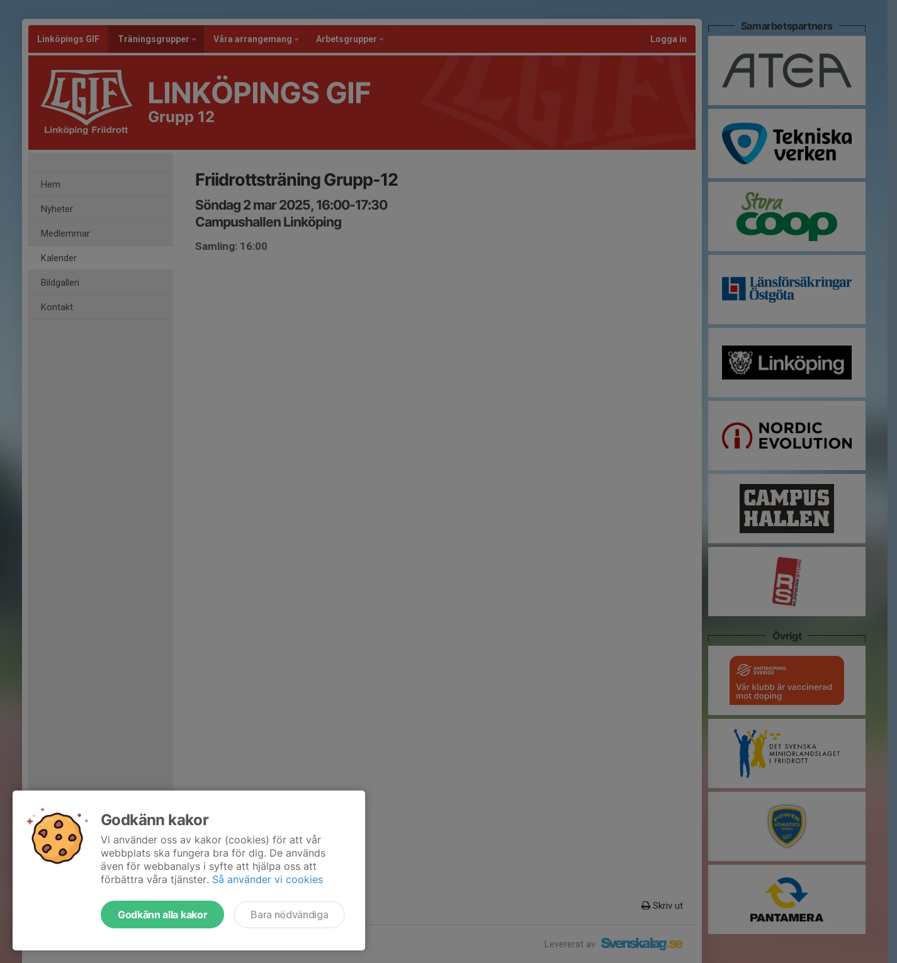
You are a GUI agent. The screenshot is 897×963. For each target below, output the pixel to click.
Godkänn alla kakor (162, 914)
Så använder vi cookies (267, 879)
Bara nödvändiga (289, 914)
